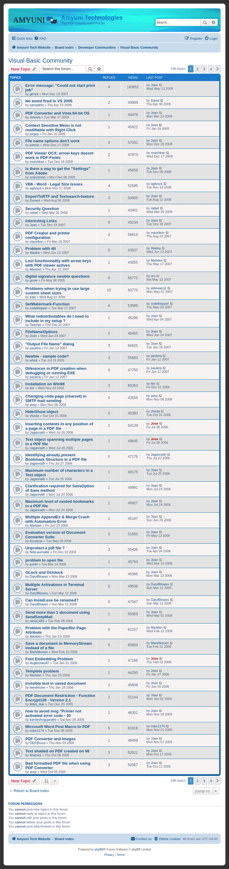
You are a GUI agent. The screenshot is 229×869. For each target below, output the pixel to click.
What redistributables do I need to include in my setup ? (57, 318)
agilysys (35, 188)
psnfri (34, 564)
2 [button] (197, 69)
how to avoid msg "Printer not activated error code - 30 (53, 713)
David (155, 100)
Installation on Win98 (45, 384)
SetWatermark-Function (47, 304)
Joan (154, 85)
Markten (36, 269)
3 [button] (204, 69)
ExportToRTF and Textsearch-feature (59, 196)
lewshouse (37, 687)
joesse (34, 145)
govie (34, 280)
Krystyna (36, 541)
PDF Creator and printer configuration (47, 235)
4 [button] (211, 69)
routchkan (37, 161)
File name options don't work (52, 141)
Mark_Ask (37, 704)
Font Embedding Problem (49, 659)
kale (33, 297)
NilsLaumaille (39, 552)
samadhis (37, 105)
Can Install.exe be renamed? (51, 600)
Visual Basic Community (40, 60)
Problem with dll (40, 248)
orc (153, 276)
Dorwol (35, 200)
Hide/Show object (41, 411)
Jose (154, 423)
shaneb (35, 117)
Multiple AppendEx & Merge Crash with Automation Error (57, 519)
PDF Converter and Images (50, 739)
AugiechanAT (39, 663)
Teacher (35, 325)
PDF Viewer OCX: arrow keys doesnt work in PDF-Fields (59, 155)
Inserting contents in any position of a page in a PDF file (59, 426)
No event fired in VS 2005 (48, 101)
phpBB (99, 849)
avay (33, 404)
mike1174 (37, 730)
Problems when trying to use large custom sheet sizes (57, 290)
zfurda (34, 416)
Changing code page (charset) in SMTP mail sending (55, 398)
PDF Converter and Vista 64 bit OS (57, 113)
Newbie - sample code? (47, 356)
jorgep (34, 134)
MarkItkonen (39, 652)
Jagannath (37, 432)
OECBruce (38, 743)
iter (32, 388)
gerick (34, 94)
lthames (35, 755)
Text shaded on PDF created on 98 (57, 751)
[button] (218, 68)
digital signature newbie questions (57, 276)
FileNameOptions (41, 332)
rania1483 (37, 621)
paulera (35, 348)
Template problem (42, 671)
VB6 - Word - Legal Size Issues (54, 184)
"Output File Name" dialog (49, 344)
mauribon (37, 241)
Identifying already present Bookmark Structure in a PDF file (56, 457)
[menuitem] (40, 38)
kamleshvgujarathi (43, 719)
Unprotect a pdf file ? (45, 548)
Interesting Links (41, 221)
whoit (34, 360)
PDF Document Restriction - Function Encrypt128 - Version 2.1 (60, 697)
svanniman (38, 177)
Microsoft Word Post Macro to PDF (57, 726)
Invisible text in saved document (55, 683)
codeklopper (39, 308)
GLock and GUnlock (44, 572)
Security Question (42, 208)
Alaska (35, 252)
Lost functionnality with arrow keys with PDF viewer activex (58, 263)
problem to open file (44, 560)
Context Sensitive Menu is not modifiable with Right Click (53, 127)
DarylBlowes (39, 576)
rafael (34, 212)
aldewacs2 (158, 288)
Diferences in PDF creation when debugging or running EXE (55, 370)
